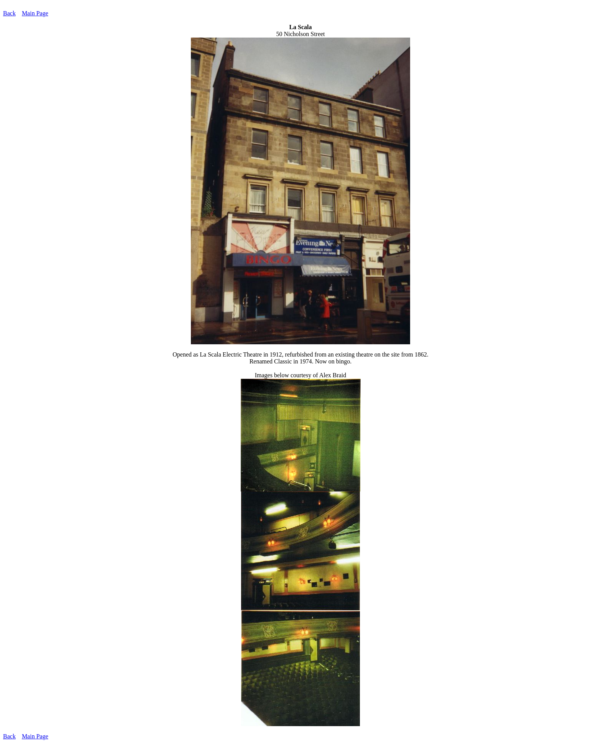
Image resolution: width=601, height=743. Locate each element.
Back (9, 13)
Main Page (35, 13)
